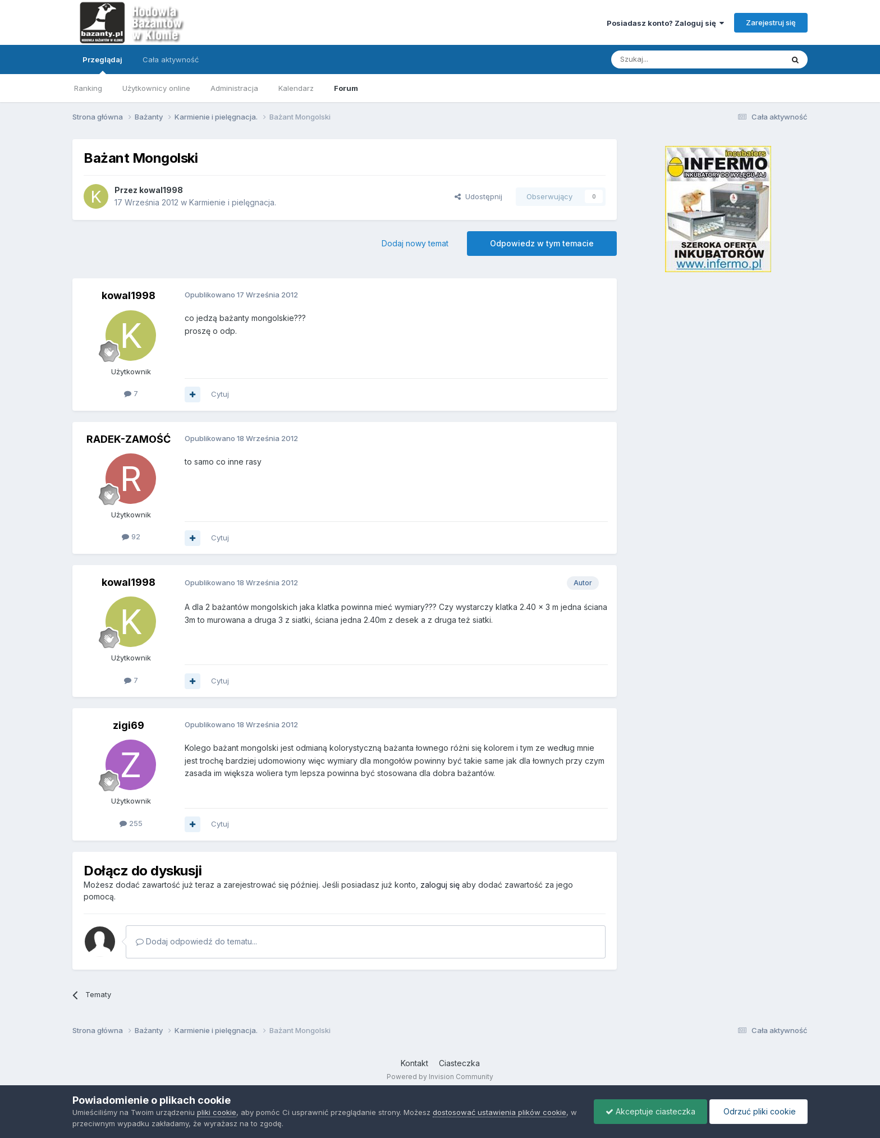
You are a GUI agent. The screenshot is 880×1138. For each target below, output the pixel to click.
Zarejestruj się (771, 22)
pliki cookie (216, 1112)
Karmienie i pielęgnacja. (232, 202)
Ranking (88, 88)
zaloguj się (440, 884)
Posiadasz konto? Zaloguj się (665, 23)
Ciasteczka (459, 1063)
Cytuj (220, 393)
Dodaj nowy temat (415, 243)
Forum (346, 88)
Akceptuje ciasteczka (650, 1111)
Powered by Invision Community (440, 1076)
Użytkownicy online (156, 88)
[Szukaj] (669, 59)
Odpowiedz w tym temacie (542, 243)
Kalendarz (296, 88)
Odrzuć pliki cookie (758, 1111)
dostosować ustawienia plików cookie (499, 1112)
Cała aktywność (171, 59)
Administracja (234, 88)
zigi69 (128, 725)
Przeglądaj (102, 64)
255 (131, 823)
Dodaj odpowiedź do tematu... (196, 941)
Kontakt (414, 1063)
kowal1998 (161, 190)
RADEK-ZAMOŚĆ (128, 439)
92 (131, 536)
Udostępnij (478, 196)
